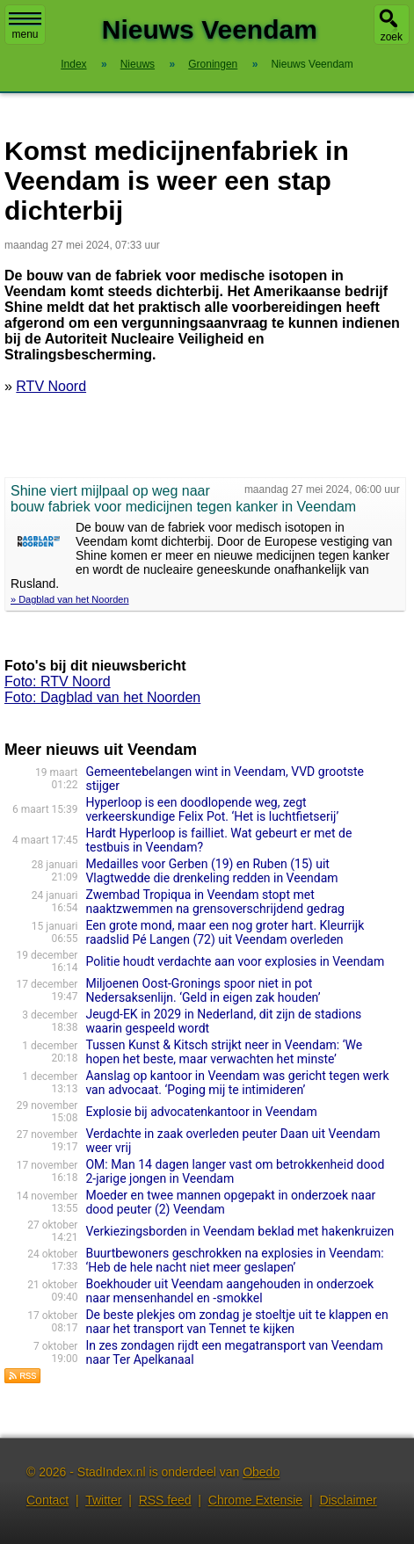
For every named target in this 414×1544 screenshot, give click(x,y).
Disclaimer (347, 1500)
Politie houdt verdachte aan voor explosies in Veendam (234, 961)
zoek (392, 37)
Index (73, 64)
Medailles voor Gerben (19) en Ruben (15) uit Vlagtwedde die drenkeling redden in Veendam (211, 871)
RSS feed (165, 1500)
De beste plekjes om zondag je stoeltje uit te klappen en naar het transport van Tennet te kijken (236, 1322)
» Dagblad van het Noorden (70, 599)
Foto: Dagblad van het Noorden (102, 697)
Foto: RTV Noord (57, 681)
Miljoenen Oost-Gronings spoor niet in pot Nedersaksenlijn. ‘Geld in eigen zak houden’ (202, 990)
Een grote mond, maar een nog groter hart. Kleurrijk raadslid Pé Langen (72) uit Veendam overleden (224, 932)
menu (25, 26)
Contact (47, 1500)
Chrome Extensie (255, 1500)
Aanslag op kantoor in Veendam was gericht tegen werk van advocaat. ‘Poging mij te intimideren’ (237, 1083)
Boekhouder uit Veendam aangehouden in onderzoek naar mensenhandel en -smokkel (229, 1291)
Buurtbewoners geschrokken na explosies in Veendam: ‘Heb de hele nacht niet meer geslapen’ (234, 1260)
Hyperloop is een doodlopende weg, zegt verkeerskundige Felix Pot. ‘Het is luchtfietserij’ (211, 809)
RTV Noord (51, 386)
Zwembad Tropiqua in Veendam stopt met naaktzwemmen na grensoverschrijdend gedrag (214, 902)
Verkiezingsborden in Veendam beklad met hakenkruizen (239, 1231)
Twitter (103, 1500)
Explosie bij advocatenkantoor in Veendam (200, 1112)
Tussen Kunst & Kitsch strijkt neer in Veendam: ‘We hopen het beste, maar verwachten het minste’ (223, 1052)
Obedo (261, 1472)
